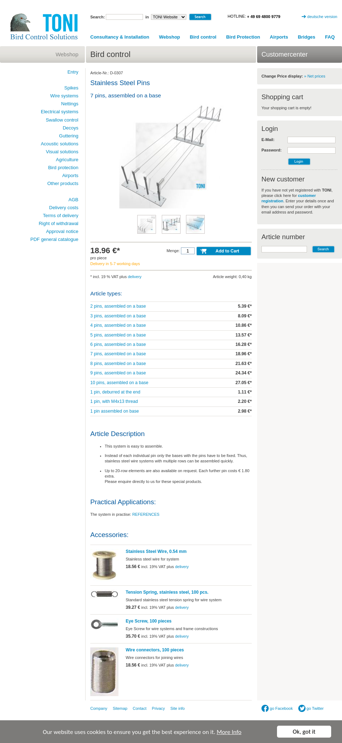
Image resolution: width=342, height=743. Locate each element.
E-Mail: (267, 139)
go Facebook (277, 708)
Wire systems (64, 95)
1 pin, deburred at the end (115, 392)
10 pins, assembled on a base (119, 382)
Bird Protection (243, 37)
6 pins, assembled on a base (118, 344)
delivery (135, 276)
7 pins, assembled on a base (118, 353)
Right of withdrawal (58, 223)
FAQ (330, 37)
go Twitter (311, 708)
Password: (271, 150)
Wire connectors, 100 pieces (155, 649)
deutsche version (322, 16)
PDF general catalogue (54, 239)
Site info (177, 708)
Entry (73, 72)
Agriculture (67, 159)
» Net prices (314, 76)
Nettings (69, 103)
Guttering (68, 136)
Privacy (158, 708)
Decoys (70, 128)
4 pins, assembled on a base (118, 325)
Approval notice (62, 231)
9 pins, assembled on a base (118, 372)
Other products (62, 183)
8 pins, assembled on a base (118, 363)
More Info (229, 732)
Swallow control (62, 120)
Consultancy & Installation (119, 37)
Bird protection (63, 167)
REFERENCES (145, 514)
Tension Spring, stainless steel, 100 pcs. (167, 592)
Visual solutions (62, 151)
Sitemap (120, 708)
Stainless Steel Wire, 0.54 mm (156, 551)
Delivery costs (63, 207)
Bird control (203, 37)
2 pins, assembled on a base (118, 306)
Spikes (71, 88)
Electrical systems (59, 111)
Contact (140, 708)
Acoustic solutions (59, 143)
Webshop (169, 37)
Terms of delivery (60, 215)
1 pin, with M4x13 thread (114, 401)
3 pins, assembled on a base (118, 315)
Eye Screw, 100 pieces (149, 621)
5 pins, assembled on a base (118, 335)
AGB (73, 199)
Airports (279, 37)
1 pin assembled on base (114, 411)
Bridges (306, 37)
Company (98, 708)
